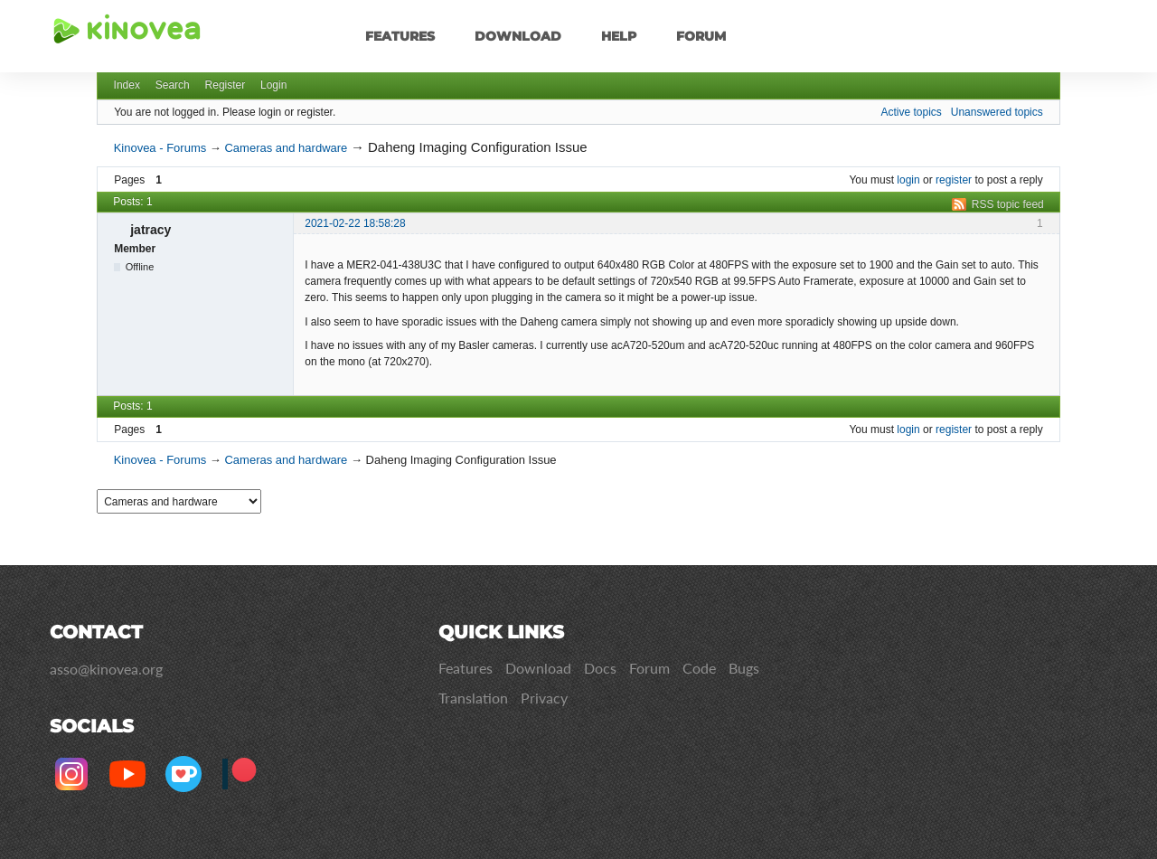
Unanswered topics (997, 112)
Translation (473, 697)
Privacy (544, 697)
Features (400, 36)
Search (172, 85)
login (908, 180)
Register (225, 85)
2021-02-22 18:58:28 (355, 223)
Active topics (910, 112)
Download (518, 36)
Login (273, 85)
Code (699, 667)
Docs (600, 667)
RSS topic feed (1008, 204)
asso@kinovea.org (106, 668)
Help (618, 36)
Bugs (744, 667)
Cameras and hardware (285, 148)
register (954, 180)
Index (127, 85)
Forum (701, 36)
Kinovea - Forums (160, 148)
